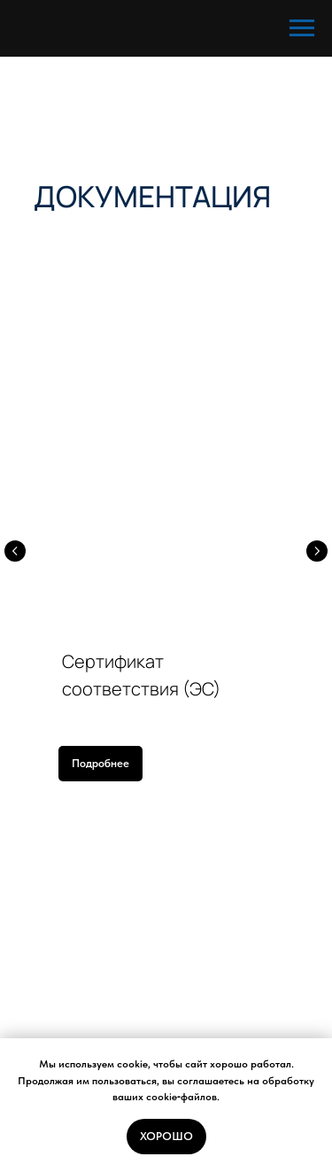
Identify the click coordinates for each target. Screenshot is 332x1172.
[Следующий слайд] (317, 551)
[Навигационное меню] (302, 28)
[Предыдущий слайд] (15, 551)
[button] (100, 763)
